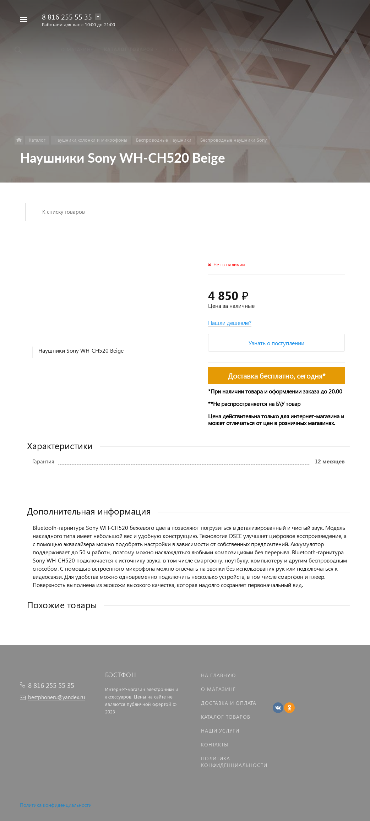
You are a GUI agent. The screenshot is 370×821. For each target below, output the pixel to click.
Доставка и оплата (228, 703)
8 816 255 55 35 (67, 16)
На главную (218, 675)
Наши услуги (220, 730)
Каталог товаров (225, 716)
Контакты (214, 744)
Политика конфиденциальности (56, 804)
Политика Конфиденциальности (234, 761)
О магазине (218, 689)
